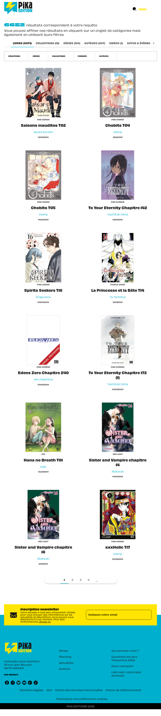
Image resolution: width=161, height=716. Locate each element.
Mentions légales (32, 690)
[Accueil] (18, 8)
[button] (16, 56)
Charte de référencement (123, 690)
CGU (49, 690)
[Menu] (144, 9)
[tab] (22, 43)
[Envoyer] (147, 615)
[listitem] (7, 683)
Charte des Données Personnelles (79, 690)
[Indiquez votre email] (114, 615)
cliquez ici (45, 621)
